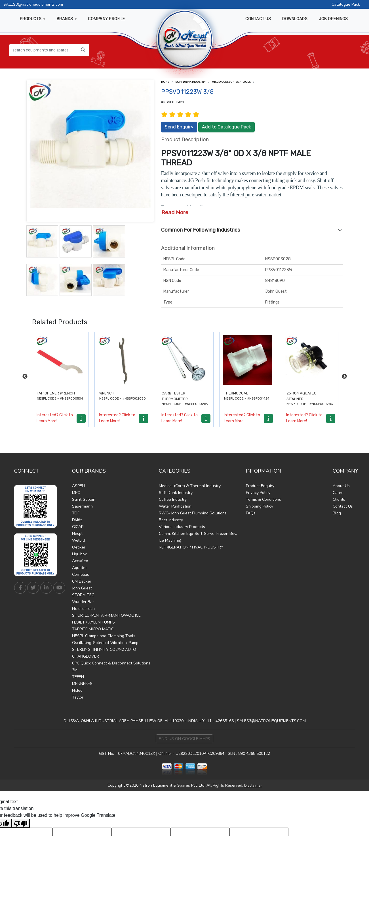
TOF (75, 513)
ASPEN (78, 486)
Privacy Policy (258, 492)
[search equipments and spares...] (43, 50)
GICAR (78, 526)
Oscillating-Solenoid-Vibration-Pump (105, 642)
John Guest (82, 588)
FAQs (251, 513)
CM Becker (81, 581)
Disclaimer (253, 785)
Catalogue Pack (346, 4)
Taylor (77, 697)
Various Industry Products (182, 526)
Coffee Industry (173, 499)
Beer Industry (171, 520)
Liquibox (79, 554)
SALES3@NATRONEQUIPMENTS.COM (271, 721)
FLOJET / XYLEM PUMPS (93, 622)
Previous (25, 376)
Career (339, 492)
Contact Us (343, 506)
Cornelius (80, 574)
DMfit (77, 520)
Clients (339, 499)
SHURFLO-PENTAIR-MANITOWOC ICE (106, 615)
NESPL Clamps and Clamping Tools (103, 636)
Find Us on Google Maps (184, 738)
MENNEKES (82, 683)
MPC (76, 492)
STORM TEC (83, 595)
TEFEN (78, 677)
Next (344, 376)
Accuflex (80, 561)
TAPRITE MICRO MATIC (93, 629)
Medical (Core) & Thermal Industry (190, 486)
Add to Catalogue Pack (226, 127)
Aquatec (79, 567)
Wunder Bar (83, 601)
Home (165, 82)
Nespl (77, 533)
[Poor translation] (21, 823)
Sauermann (82, 506)
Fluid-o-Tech (83, 608)
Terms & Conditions (263, 499)
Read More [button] (174, 212)
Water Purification (175, 506)
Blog (337, 513)
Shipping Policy (259, 506)
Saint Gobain (83, 499)
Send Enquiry (179, 127)
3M (74, 670)
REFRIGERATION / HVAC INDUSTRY (191, 547)
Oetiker (78, 547)
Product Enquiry (260, 486)
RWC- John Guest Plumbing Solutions (193, 513)
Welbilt (78, 540)
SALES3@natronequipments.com (33, 4)
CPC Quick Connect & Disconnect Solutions (111, 663)
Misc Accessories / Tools (231, 82)
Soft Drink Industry (190, 82)
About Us (341, 486)
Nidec (77, 690)
